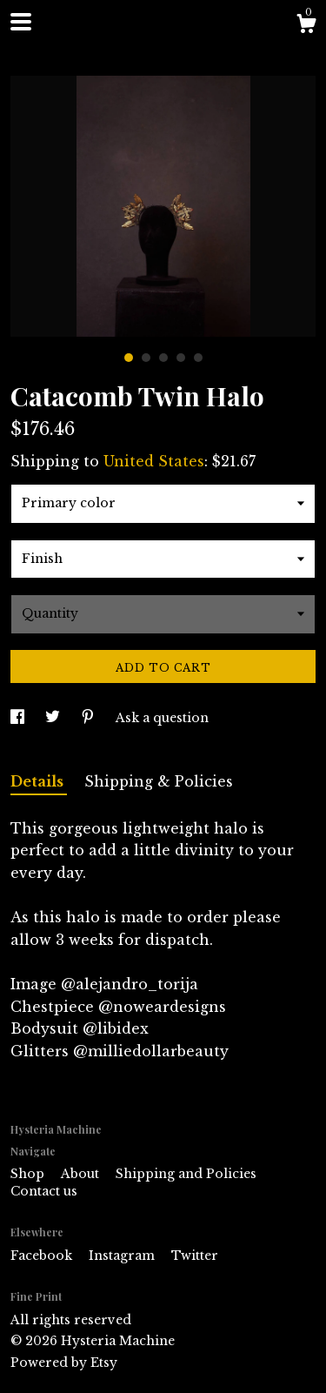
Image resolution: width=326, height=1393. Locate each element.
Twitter (194, 1255)
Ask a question (162, 718)
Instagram (123, 1255)
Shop (29, 1174)
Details (38, 781)
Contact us (43, 1191)
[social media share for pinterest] (89, 718)
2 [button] (146, 357)
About (82, 1174)
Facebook (43, 1255)
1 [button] (128, 357)
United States (153, 461)
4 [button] (180, 357)
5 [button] (198, 357)
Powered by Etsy (63, 1362)
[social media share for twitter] (54, 718)
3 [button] (163, 357)
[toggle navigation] (20, 21)
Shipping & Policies (158, 781)
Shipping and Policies (186, 1174)
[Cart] (306, 26)
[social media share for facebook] (19, 718)
